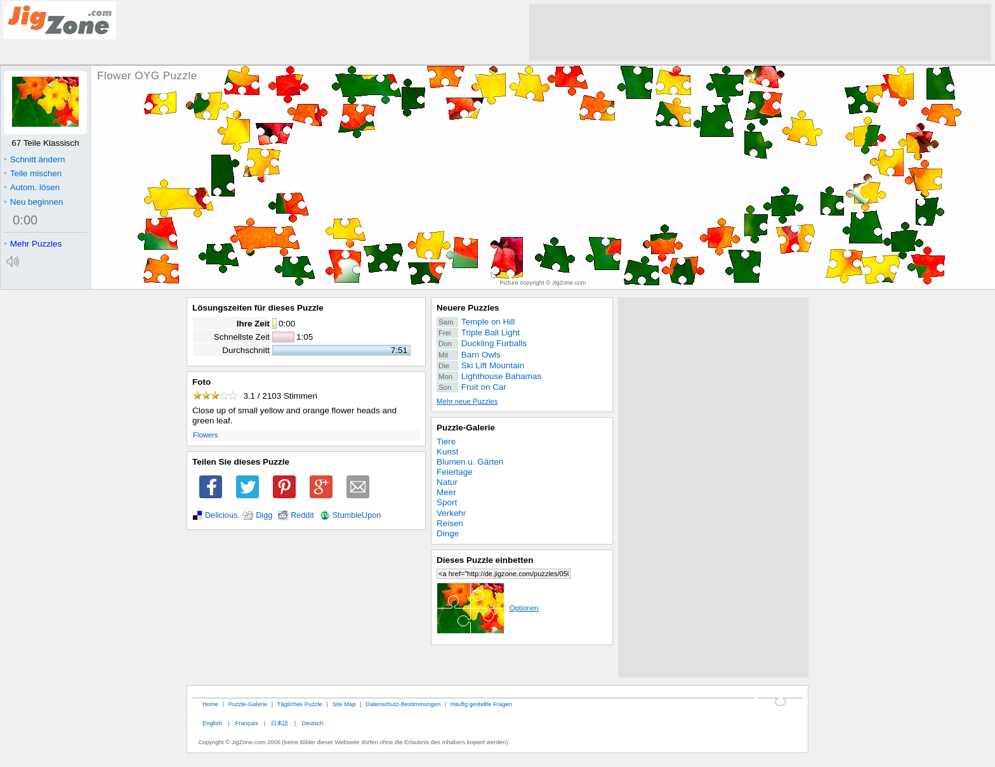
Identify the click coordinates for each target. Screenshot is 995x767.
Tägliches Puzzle (299, 703)
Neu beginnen (33, 202)
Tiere (446, 441)
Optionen (488, 608)
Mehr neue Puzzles (467, 401)
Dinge (448, 533)
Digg (264, 515)
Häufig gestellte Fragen (481, 703)
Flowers (205, 435)
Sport (447, 502)
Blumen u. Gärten (470, 462)
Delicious (221, 515)
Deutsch (312, 722)
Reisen (450, 523)
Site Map (343, 703)
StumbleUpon (357, 515)
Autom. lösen (32, 187)
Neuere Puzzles (468, 308)
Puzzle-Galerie (466, 427)
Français (246, 722)
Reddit (302, 515)
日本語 (279, 722)
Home (210, 703)
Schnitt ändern (34, 159)
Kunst (447, 451)
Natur (447, 482)
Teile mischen (33, 173)
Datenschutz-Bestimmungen (403, 703)
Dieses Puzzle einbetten (485, 560)
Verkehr (451, 513)
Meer (446, 492)
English (212, 722)
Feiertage (455, 472)
